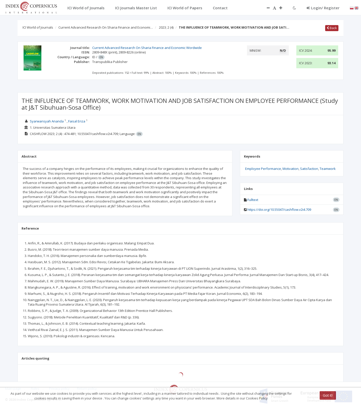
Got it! (328, 395)
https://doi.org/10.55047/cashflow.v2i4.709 (279, 209)
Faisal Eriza (76, 121)
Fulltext (252, 199)
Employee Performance (263, 168)
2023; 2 (166, 27)
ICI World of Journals (38, 27)
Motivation (291, 168)
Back (332, 28)
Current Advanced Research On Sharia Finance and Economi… (105, 27)
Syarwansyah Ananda (47, 121)
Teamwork (328, 168)
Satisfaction (309, 168)
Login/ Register (323, 7)
